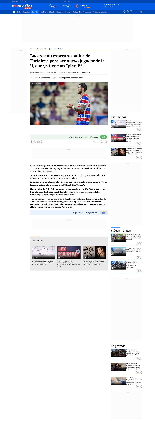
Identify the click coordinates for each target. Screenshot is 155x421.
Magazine (26, 12)
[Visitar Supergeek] (131, 14)
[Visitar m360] (127, 14)
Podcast (67, 12)
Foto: (33, 83)
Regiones (44, 12)
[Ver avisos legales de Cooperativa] (124, 14)
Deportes (35, 12)
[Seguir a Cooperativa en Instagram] (25, 1)
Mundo (52, 12)
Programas (87, 12)
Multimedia (77, 12)
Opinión (59, 12)
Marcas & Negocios (100, 12)
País (18, 12)
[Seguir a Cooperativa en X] (23, 1)
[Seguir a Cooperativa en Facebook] (20, 1)
